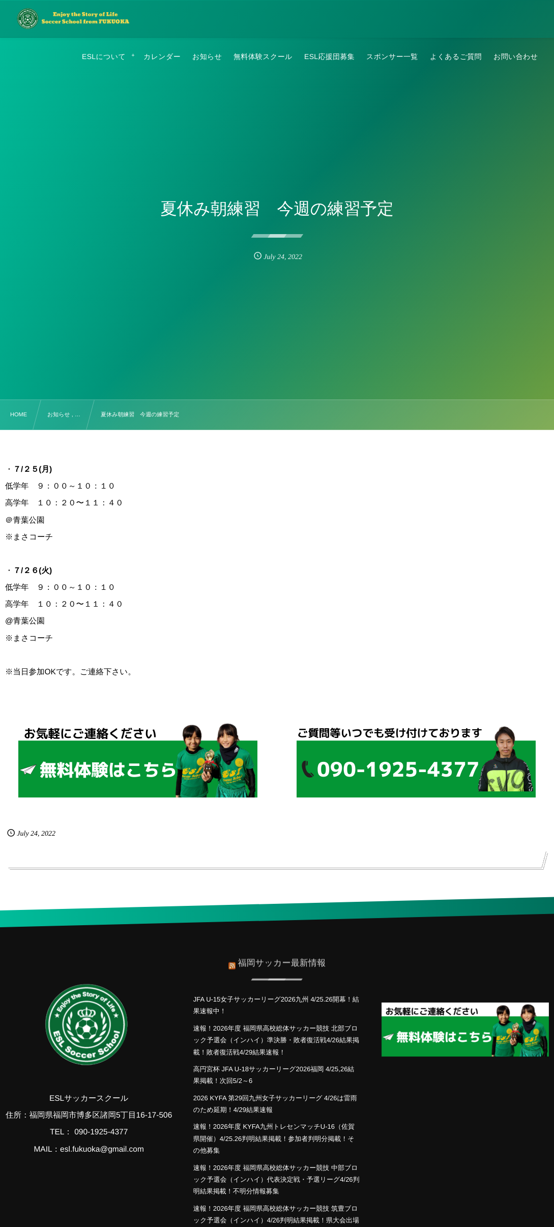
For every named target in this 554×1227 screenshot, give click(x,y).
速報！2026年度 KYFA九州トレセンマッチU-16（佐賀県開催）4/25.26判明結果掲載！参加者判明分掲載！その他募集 (274, 1138)
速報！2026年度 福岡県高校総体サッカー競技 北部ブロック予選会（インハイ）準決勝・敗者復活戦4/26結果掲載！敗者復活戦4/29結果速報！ (276, 1040)
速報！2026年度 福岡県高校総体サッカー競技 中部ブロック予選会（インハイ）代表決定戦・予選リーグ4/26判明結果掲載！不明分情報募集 (276, 1179)
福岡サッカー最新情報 (282, 957)
